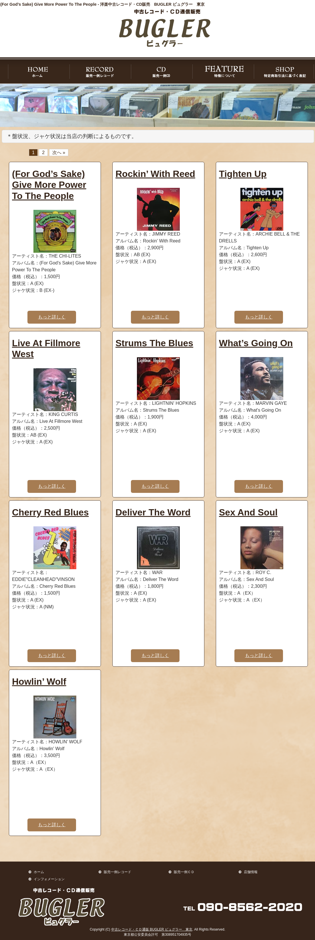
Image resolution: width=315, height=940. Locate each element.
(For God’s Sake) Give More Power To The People (49, 185)
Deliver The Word (153, 512)
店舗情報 (251, 872)
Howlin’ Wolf (39, 681)
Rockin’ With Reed (155, 174)
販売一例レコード (117, 872)
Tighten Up (243, 174)
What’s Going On (256, 343)
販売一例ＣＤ (184, 872)
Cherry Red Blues (50, 512)
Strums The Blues (154, 343)
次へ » (58, 152)
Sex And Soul (248, 512)
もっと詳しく (51, 316)
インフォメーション (49, 879)
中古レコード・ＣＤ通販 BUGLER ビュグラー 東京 (151, 929)
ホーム (39, 872)
